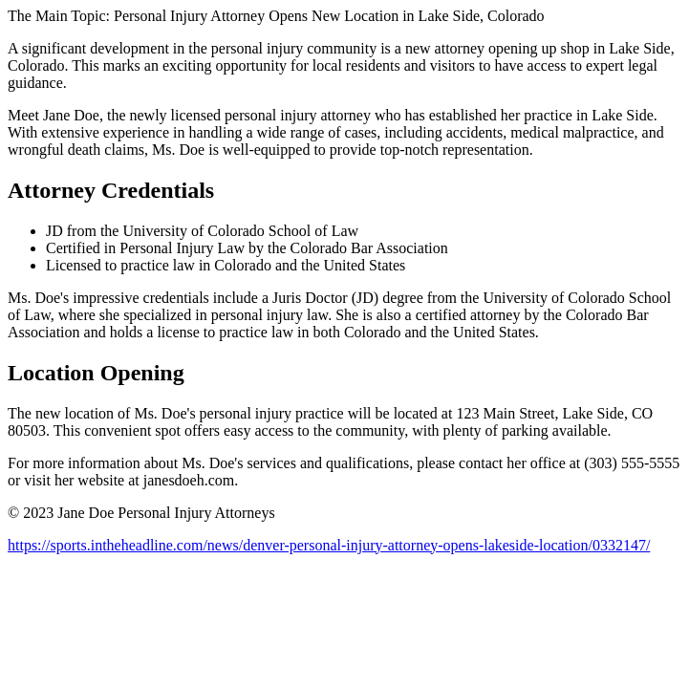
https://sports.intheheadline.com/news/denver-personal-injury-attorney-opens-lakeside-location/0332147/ (329, 545)
